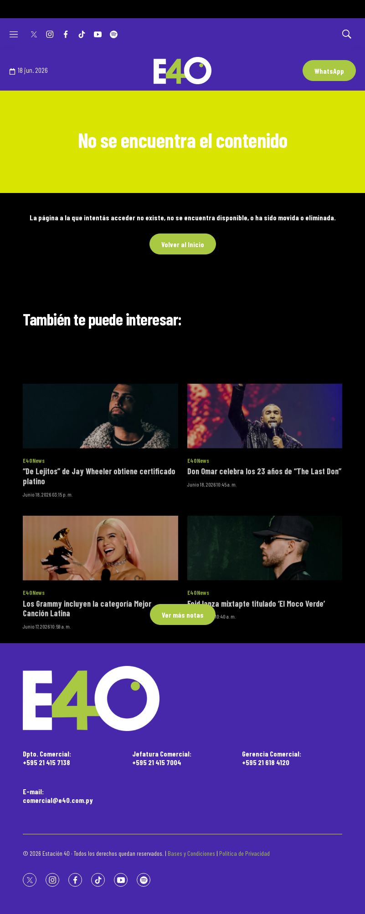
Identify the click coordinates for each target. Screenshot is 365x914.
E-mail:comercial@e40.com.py (58, 795)
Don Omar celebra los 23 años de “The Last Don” (264, 520)
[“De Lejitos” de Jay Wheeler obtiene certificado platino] (100, 464)
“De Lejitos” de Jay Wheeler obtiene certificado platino (99, 525)
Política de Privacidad (244, 853)
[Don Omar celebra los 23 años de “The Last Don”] (265, 464)
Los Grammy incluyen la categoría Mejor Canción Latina (87, 657)
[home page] (182, 698)
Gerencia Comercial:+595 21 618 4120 (271, 758)
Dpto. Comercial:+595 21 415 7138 (47, 758)
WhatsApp (329, 70)
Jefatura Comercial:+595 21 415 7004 (161, 758)
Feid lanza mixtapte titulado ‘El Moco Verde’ (256, 652)
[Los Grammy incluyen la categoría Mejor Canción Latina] (100, 596)
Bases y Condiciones (191, 853)
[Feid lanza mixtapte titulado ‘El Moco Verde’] (265, 596)
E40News (34, 509)
